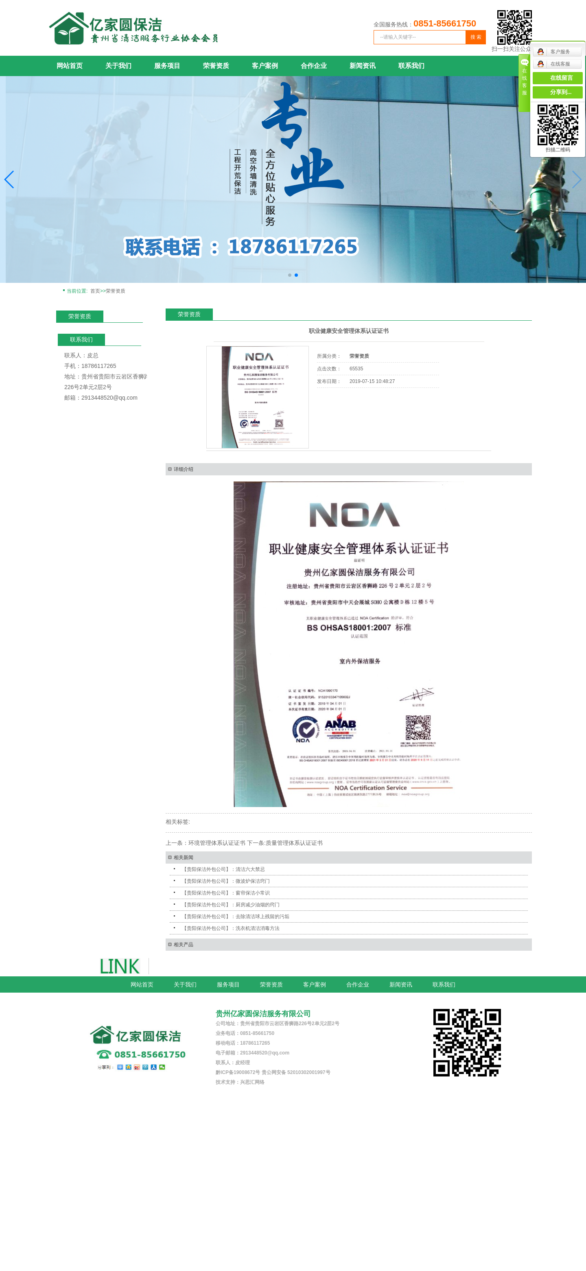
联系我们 (411, 65)
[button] (9, 179)
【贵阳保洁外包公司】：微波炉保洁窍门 (226, 881)
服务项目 (167, 65)
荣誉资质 (216, 65)
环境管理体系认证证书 (216, 843)
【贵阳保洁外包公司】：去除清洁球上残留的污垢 (235, 916)
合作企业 (314, 65)
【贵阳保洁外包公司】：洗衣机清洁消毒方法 (231, 928)
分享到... (561, 92)
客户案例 (265, 65)
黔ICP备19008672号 (238, 1072)
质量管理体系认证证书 (294, 843)
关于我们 (118, 65)
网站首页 (70, 65)
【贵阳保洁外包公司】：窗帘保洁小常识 (226, 893)
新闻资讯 (363, 65)
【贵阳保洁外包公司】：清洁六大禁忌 (223, 869)
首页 (95, 291)
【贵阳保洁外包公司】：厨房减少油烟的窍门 (231, 905)
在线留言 (561, 78)
